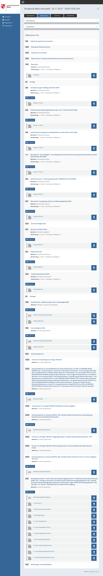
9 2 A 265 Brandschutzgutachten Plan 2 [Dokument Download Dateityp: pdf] (44, 557)
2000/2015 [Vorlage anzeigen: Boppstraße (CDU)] (31, 262)
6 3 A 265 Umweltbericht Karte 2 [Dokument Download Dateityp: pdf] (42, 533)
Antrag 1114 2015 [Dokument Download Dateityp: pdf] (38, 147)
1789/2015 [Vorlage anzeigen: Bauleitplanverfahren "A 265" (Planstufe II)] (31, 492)
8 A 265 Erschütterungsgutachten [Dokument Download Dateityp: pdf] (42, 545)
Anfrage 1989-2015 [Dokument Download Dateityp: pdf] (38, 321)
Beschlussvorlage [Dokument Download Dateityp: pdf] (38, 399)
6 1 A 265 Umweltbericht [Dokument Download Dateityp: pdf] (40, 521)
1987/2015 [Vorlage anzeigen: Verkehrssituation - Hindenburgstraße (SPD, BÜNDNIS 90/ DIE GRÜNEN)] (31, 189)
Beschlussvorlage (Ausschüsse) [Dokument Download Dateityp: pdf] (41, 429)
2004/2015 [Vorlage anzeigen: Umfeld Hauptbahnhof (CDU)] (31, 284)
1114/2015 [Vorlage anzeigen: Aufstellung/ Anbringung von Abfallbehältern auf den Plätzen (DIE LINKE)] (31, 142)
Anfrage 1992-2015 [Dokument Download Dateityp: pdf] (38, 347)
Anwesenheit (70, 15)
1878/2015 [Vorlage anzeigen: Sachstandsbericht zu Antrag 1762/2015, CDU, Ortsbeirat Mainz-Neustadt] (31, 424)
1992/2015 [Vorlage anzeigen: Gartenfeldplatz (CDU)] (31, 335)
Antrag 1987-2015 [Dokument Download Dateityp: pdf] (38, 194)
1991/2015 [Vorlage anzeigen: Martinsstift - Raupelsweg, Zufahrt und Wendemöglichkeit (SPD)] (31, 211)
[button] (10, 22)
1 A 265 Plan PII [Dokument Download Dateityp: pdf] (37, 503)
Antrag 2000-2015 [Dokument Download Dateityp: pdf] (38, 267)
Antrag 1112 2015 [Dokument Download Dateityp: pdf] (38, 103)
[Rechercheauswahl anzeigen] (97, 9)
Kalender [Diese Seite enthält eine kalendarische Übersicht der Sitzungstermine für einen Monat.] (6, 20)
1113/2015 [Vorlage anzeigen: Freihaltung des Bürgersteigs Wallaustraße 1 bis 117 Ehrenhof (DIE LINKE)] (31, 120)
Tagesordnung (44, 15)
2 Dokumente (30, 27)
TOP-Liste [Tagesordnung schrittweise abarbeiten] (57, 15)
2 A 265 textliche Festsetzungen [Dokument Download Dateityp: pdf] (42, 509)
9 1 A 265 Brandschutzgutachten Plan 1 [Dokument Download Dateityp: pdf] (44, 551)
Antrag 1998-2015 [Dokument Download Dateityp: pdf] (38, 244)
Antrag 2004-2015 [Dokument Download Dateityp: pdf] (38, 289)
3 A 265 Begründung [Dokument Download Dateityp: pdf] (38, 515)
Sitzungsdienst (94, 571)
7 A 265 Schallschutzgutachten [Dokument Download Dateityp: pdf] (41, 539)
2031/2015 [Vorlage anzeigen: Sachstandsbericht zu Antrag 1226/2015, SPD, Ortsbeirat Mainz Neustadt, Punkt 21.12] (31, 466)
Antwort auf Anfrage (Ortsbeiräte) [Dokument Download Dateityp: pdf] (42, 315)
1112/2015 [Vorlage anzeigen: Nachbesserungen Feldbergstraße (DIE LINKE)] (31, 98)
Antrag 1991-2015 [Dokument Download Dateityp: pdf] (38, 216)
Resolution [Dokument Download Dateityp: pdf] (36, 75)
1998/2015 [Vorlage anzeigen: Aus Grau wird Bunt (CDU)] (31, 239)
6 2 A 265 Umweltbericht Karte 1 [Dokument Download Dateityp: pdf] (42, 527)
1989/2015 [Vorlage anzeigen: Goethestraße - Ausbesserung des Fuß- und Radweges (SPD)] (31, 310)
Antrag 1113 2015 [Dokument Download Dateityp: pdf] (38, 125)
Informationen (31, 15)
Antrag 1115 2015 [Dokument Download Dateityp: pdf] (38, 172)
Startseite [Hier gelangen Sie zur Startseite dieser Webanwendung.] (6, 17)
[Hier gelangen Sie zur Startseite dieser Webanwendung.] (10, 7)
